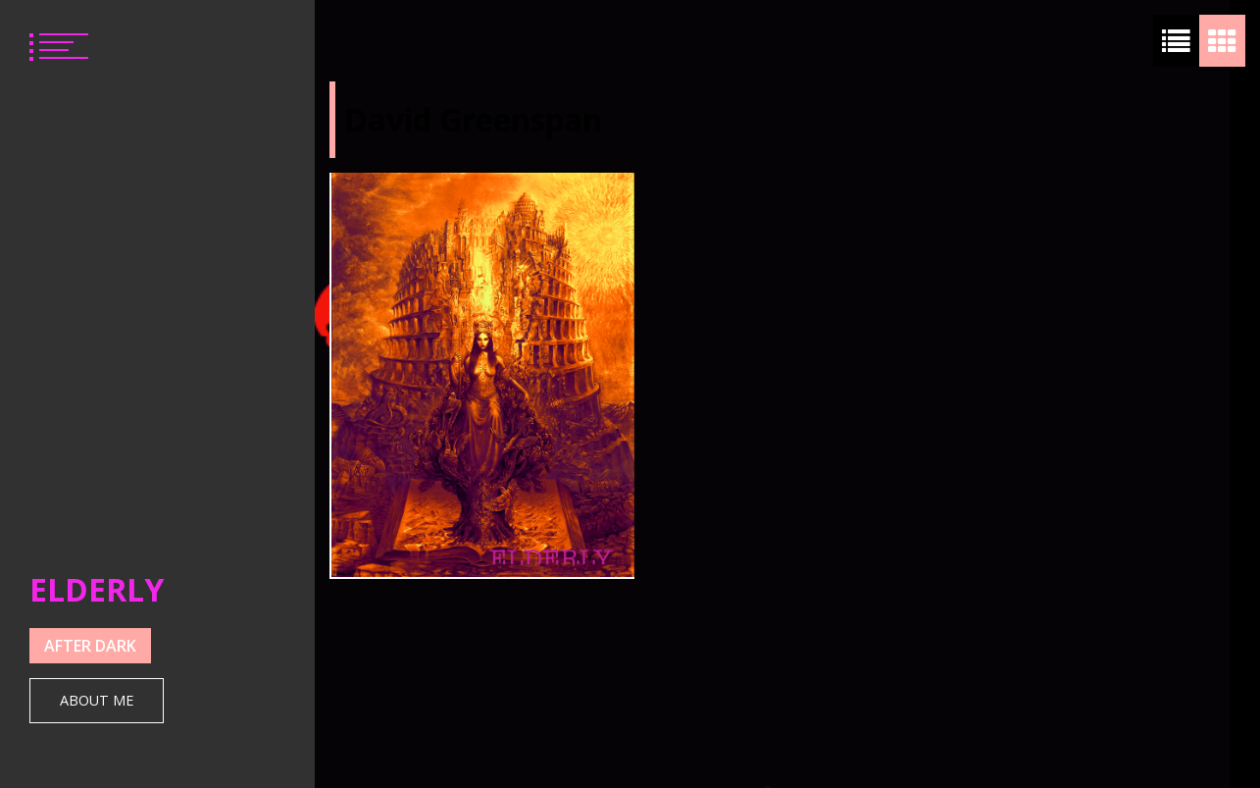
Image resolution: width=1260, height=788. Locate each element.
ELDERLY (96, 589)
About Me (96, 700)
